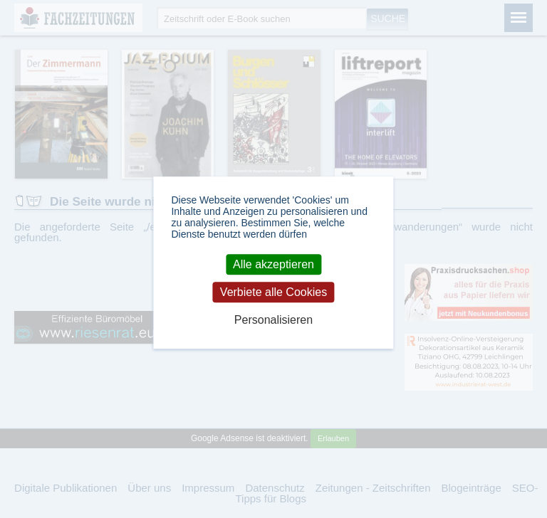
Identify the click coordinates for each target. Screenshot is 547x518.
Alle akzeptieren (273, 264)
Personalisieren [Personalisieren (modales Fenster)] (273, 320)
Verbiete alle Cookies (273, 292)
